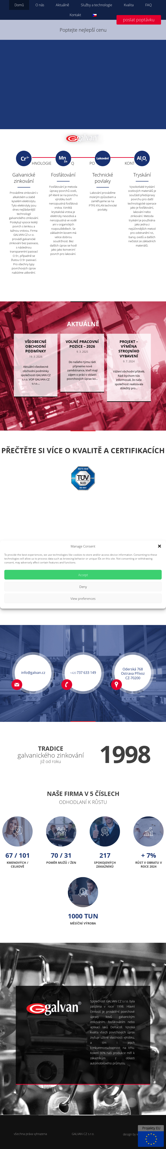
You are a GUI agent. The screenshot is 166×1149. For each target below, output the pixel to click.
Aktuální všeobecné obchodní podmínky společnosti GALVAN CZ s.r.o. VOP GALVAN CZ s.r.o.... (36, 393)
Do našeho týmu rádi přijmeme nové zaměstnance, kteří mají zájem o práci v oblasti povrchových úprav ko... (82, 388)
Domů (19, 5)
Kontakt (75, 14)
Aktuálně (62, 5)
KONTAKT (133, 163)
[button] (159, 546)
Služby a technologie (96, 5)
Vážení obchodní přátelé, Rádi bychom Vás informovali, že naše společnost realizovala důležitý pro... (129, 398)
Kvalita (129, 5)
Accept (83, 574)
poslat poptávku (139, 20)
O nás (39, 5)
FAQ (148, 5)
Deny (83, 586)
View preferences (83, 598)
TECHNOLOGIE (38, 163)
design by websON (135, 1134)
